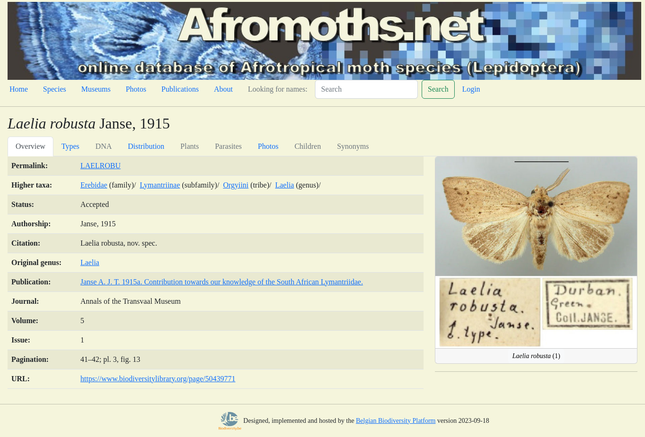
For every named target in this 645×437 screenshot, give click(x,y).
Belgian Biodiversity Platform (396, 420)
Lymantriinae (160, 185)
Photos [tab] (268, 146)
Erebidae (93, 185)
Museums (95, 89)
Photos (136, 89)
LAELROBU (100, 166)
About (223, 89)
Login (471, 89)
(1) (536, 356)
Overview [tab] (30, 146)
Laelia (284, 185)
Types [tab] (70, 146)
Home (18, 89)
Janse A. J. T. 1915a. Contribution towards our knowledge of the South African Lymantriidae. (221, 282)
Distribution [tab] (146, 146)
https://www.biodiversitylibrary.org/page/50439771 (157, 379)
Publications (180, 89)
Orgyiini (235, 185)
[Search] (366, 89)
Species (54, 89)
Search (438, 89)
